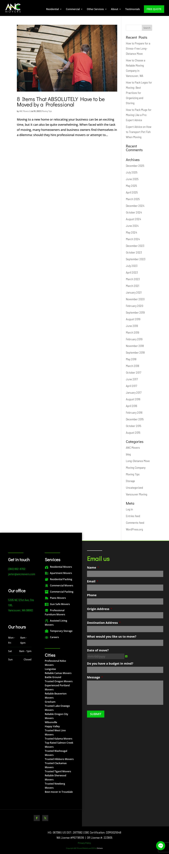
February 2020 (134, 306)
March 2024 (133, 239)
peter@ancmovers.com (21, 574)
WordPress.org (134, 529)
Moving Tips (47, 111)
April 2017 (131, 386)
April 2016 (131, 406)
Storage (130, 481)
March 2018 (132, 366)
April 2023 (132, 272)
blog (128, 454)
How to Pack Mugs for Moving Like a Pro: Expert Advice (138, 115)
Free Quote (154, 9)
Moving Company (135, 467)
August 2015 (133, 432)
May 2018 (131, 359)
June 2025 (132, 179)
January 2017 (133, 392)
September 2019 (135, 312)
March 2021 (132, 285)
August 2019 (133, 319)
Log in (129, 509)
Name (93, 568)
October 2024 (134, 212)
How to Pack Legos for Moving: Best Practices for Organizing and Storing (139, 93)
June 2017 (132, 379)
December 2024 (135, 205)
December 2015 (135, 419)
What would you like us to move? (111, 637)
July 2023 (131, 265)
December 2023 (135, 245)
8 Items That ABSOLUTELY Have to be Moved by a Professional (61, 101)
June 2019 (132, 326)
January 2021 (134, 292)
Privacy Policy (84, 842)
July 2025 (131, 172)
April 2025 (132, 192)
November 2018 (135, 346)
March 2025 (133, 199)
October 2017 (133, 372)
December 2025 (135, 165)
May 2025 (131, 185)
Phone (92, 595)
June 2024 (132, 225)
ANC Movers (24, 111)
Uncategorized (134, 487)
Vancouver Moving (136, 494)
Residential (52, 9)
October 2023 (134, 252)
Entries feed (133, 516)
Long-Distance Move (138, 461)
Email (92, 581)
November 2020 (135, 299)
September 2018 (135, 352)
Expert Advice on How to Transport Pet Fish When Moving (138, 132)
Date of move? (98, 650)
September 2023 (135, 259)
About (114, 9)
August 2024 (133, 219)
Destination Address (104, 623)
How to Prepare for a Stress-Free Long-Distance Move (138, 48)
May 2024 (131, 232)
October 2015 (133, 426)
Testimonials (132, 9)
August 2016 (133, 399)
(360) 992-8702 (17, 569)
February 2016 (134, 412)
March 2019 (132, 332)
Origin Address (99, 609)
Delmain (100, 848)
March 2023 (133, 279)
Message (95, 677)
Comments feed (135, 522)
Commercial (73, 9)
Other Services (95, 9)
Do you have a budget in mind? (110, 664)
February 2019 (134, 339)
